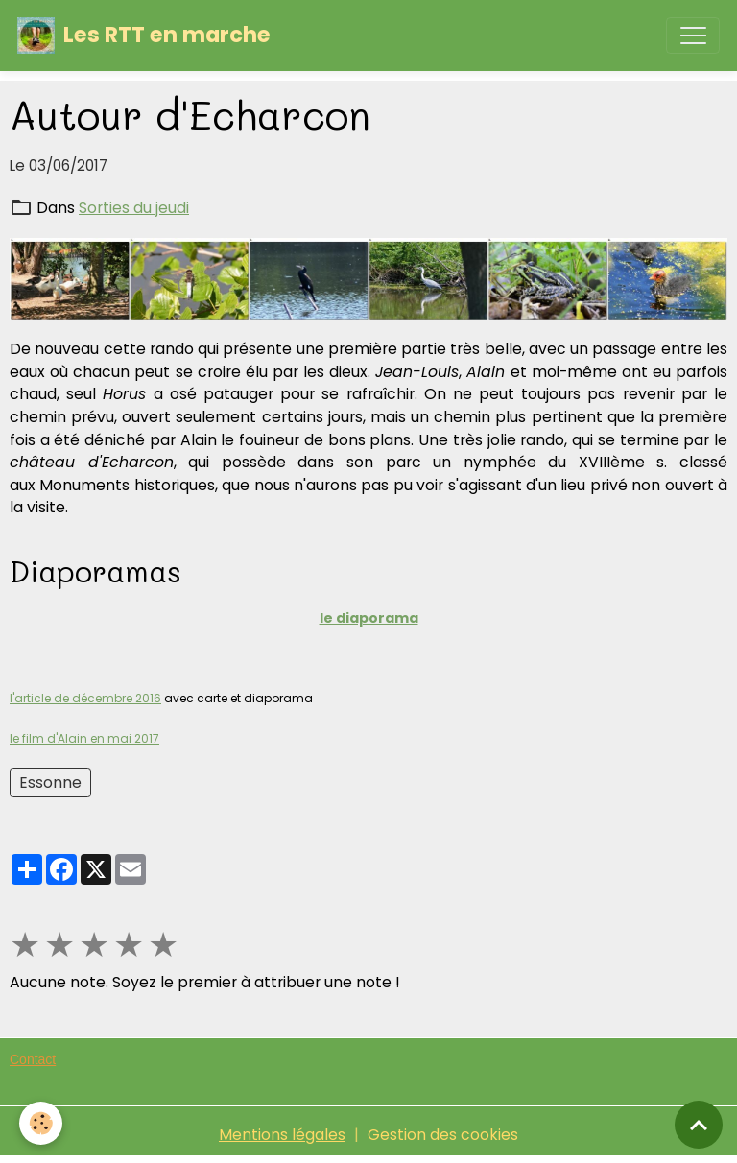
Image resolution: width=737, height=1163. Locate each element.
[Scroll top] (699, 1125)
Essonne (50, 782)
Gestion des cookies (443, 1135)
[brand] (144, 35)
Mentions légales (282, 1135)
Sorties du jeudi (134, 208)
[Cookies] (40, 1123)
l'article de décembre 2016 (85, 698)
